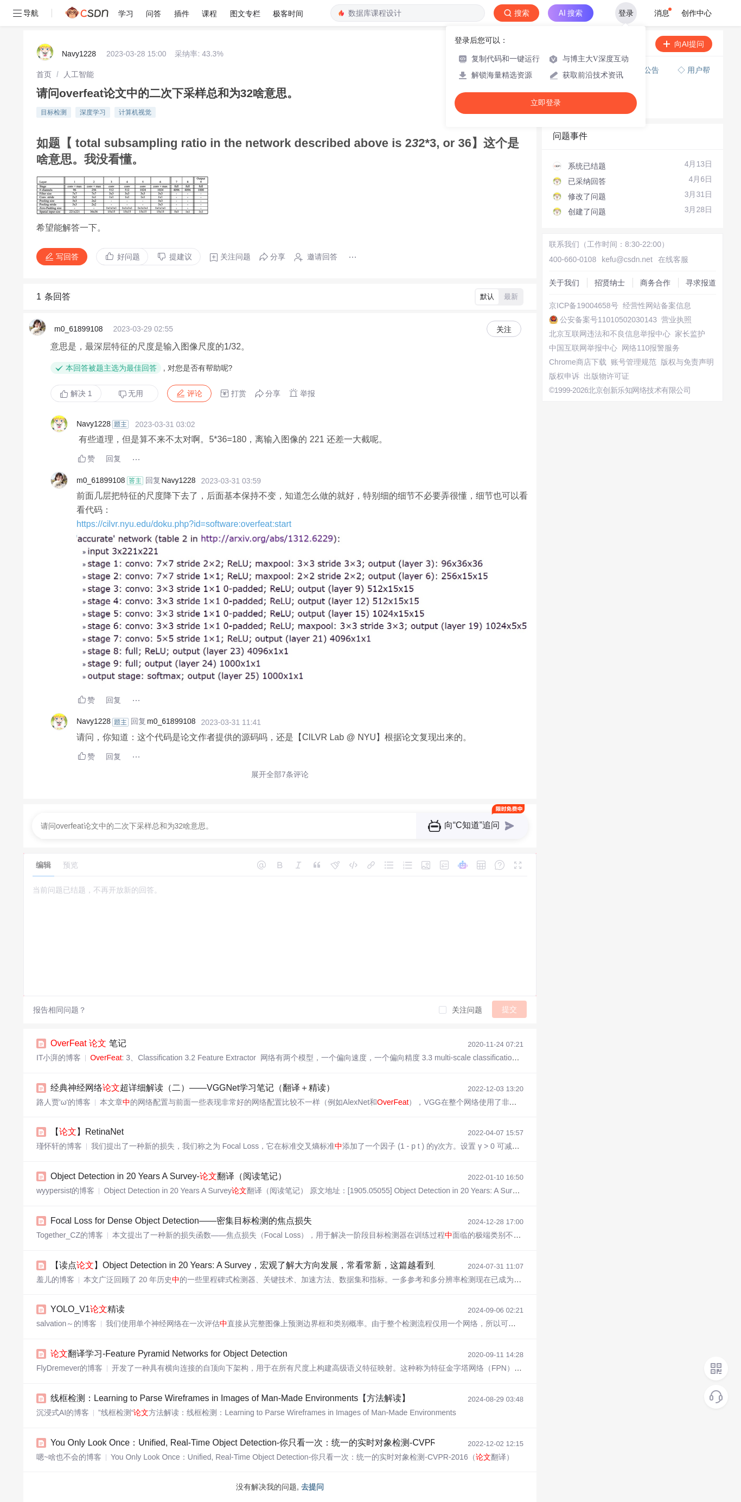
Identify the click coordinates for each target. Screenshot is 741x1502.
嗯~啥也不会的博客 (68, 1457)
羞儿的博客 (55, 1279)
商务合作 (655, 282)
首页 (44, 74)
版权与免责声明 (687, 362)
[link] (44, 74)
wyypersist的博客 (65, 1190)
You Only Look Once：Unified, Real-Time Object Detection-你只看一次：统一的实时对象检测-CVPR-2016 (254, 1442)
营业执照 (676, 319)
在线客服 (673, 259)
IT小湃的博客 (58, 1057)
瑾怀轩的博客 (59, 1146)
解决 (76, 393)
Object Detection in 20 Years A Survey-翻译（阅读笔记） (168, 1176)
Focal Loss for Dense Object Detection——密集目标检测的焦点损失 (181, 1220)
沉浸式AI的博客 (62, 1412)
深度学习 (93, 112)
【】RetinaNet (87, 1131)
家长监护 (690, 333)
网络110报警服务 (651, 347)
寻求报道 (701, 282)
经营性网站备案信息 (657, 305)
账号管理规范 (633, 362)
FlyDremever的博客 (69, 1368)
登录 (626, 13)
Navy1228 (79, 53)
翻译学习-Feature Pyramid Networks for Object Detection (169, 1353)
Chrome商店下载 (577, 362)
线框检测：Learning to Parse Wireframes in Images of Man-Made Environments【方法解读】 (230, 1398)
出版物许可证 (606, 376)
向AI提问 (683, 44)
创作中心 (696, 13)
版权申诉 (564, 376)
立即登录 (546, 103)
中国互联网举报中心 (583, 347)
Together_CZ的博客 (69, 1235)
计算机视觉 (135, 112)
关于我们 (564, 282)
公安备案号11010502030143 (608, 319)
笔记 (88, 1043)
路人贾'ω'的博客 (63, 1102)
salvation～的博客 (66, 1323)
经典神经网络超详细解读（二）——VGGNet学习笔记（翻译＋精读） (192, 1087)
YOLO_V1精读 (87, 1309)
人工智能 (78, 74)
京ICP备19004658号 (583, 305)
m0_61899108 (78, 328)
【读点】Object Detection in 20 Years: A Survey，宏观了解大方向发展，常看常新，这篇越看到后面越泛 (259, 1265)
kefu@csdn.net (627, 259)
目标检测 (54, 112)
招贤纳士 (610, 282)
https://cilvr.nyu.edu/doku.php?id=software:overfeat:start (183, 524)
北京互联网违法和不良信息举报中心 (609, 333)
